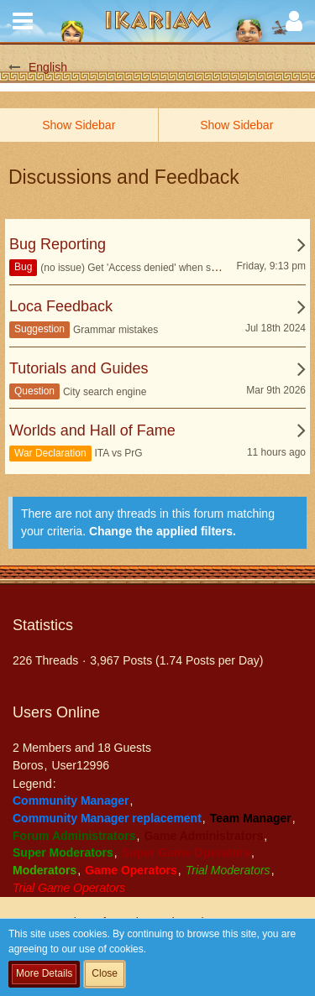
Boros (28, 765)
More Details (44, 973)
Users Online (56, 712)
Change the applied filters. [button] (162, 531)
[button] (22, 21)
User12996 (80, 765)
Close (105, 973)
